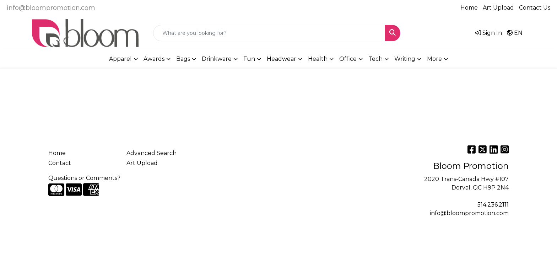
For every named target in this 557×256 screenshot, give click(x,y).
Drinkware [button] (217, 58)
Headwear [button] (281, 58)
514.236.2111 (493, 204)
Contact (59, 163)
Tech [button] (375, 58)
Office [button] (348, 58)
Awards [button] (154, 58)
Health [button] (318, 58)
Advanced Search (151, 153)
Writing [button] (404, 58)
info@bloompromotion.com (51, 8)
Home (469, 7)
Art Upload (498, 7)
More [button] (434, 58)
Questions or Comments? (84, 178)
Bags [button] (183, 58)
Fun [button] (249, 58)
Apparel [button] (120, 58)
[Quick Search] (269, 33)
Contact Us (534, 7)
